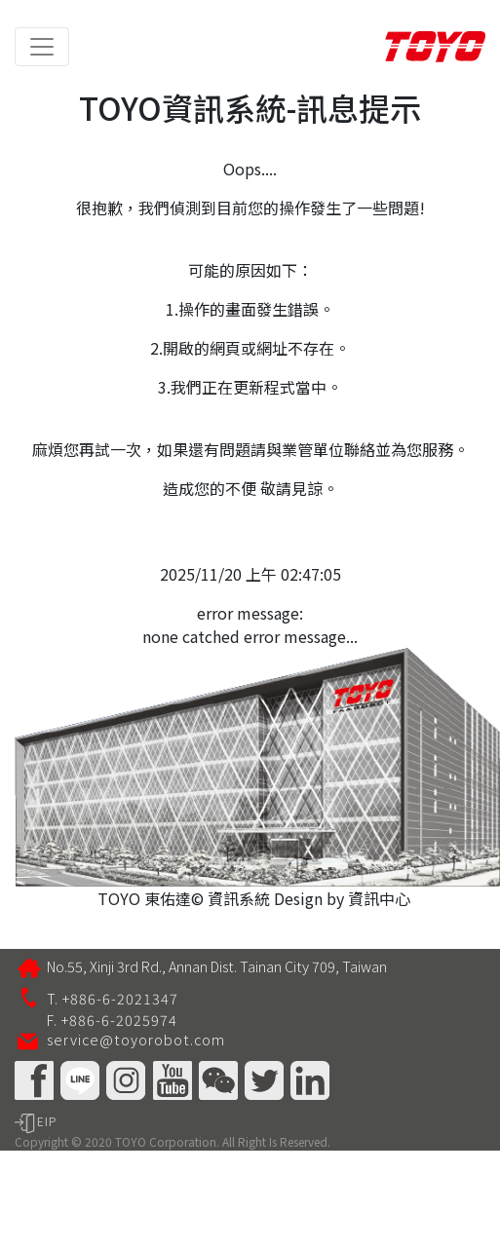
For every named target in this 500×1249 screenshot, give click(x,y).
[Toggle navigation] (42, 46)
